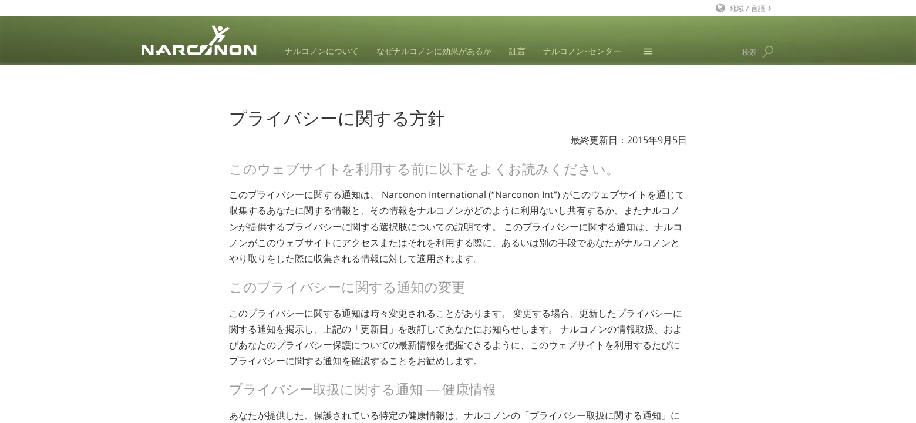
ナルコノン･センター (582, 50)
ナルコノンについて (322, 50)
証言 (517, 50)
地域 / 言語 (747, 8)
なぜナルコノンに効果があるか (433, 50)
